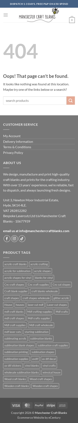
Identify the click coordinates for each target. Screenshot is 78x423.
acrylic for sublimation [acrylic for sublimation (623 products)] (17, 271)
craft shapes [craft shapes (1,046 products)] (11, 298)
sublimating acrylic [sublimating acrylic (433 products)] (15, 338)
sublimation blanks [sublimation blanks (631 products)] (41, 338)
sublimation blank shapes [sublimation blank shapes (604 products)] (19, 345)
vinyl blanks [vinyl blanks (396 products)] (32, 365)
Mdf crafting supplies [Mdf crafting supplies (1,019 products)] (39, 311)
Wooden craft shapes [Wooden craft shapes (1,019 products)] (45, 386)
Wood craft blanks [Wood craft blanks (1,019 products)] (15, 379)
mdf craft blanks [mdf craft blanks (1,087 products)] (14, 311)
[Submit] (71, 100)
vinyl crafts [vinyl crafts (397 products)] (49, 365)
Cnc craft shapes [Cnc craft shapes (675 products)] (14, 284)
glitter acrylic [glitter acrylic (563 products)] (61, 298)
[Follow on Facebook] (7, 238)
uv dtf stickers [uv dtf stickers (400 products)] (12, 365)
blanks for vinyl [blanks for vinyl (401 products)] (44, 277)
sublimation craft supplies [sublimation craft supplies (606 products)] (53, 345)
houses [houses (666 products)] (20, 304)
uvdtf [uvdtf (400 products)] (35, 359)
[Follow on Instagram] (14, 238)
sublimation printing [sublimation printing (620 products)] (16, 352)
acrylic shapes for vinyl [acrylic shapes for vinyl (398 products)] (17, 277)
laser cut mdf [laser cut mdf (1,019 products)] (35, 304)
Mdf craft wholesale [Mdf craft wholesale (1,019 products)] (41, 325)
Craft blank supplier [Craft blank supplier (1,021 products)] (16, 291)
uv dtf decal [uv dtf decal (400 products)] (49, 359)
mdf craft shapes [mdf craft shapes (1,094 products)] (14, 318)
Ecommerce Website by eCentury (39, 417)
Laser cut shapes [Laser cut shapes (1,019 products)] (57, 304)
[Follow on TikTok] (22, 238)
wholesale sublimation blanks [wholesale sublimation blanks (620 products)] (21, 372)
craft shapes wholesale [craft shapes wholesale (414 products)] (36, 298)
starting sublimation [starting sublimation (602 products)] (36, 331)
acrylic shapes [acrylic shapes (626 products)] (42, 271)
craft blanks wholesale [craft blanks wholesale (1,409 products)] (44, 291)
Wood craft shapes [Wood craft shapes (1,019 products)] (41, 379)
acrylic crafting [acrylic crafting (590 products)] (39, 264)
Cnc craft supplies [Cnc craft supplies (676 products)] (38, 284)
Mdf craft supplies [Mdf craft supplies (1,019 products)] (15, 325)
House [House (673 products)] (8, 304)
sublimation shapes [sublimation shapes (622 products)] (43, 352)
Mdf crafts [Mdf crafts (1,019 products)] (62, 311)
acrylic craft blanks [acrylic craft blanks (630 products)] (15, 264)
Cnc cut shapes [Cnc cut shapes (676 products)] (62, 284)
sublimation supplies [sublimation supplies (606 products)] (16, 359)
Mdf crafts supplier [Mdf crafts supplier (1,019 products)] (39, 318)
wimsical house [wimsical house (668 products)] (52, 372)
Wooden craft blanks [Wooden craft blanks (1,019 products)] (16, 386)
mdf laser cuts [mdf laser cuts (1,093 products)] (12, 331)
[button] (5, 15)
